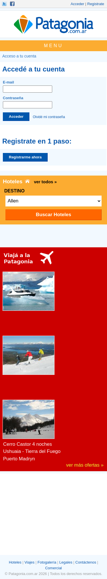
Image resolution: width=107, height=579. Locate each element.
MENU (53, 45)
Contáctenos (85, 562)
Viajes (30, 562)
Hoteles (15, 562)
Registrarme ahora (25, 157)
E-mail (27, 86)
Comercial (53, 568)
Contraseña (27, 102)
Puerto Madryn (19, 458)
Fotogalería (46, 562)
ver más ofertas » (85, 465)
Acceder (77, 4)
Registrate (95, 4)
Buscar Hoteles (53, 214)
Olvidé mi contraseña (49, 117)
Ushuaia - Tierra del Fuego (31, 451)
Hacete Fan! (13, 3)
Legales (65, 562)
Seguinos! (5, 3)
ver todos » (45, 181)
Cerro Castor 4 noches (27, 444)
